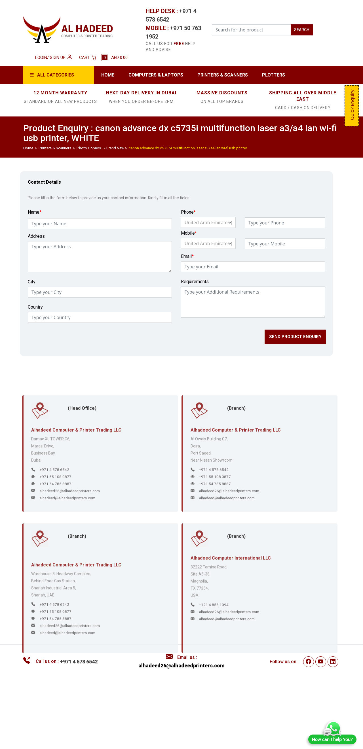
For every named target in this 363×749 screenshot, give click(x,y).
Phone (188, 217)
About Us (252, 713)
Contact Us (254, 721)
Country (35, 312)
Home (107, 75)
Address (36, 241)
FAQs (138, 729)
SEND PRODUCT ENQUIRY (295, 342)
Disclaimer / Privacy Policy (160, 713)
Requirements (195, 287)
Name (34, 217)
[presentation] (70, 344)
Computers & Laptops (155, 75)
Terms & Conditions (152, 705)
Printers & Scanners (222, 75)
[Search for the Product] (251, 29)
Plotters (273, 75)
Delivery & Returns (151, 721)
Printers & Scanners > (57, 148)
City (31, 287)
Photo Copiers (89, 148)
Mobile (189, 238)
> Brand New (113, 148)
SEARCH (301, 29)
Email (187, 261)
